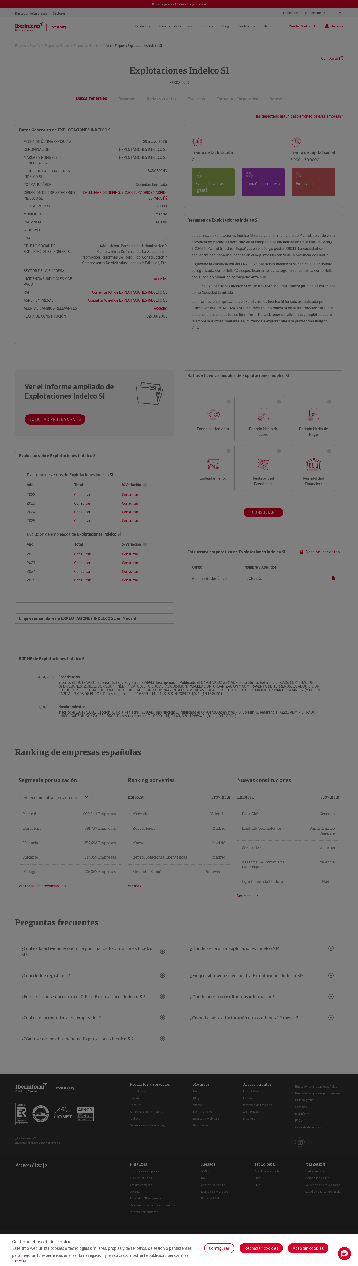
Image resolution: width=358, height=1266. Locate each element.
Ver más (19, 1261)
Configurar (219, 1248)
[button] (344, 1253)
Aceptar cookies (308, 1248)
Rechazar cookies (261, 1248)
